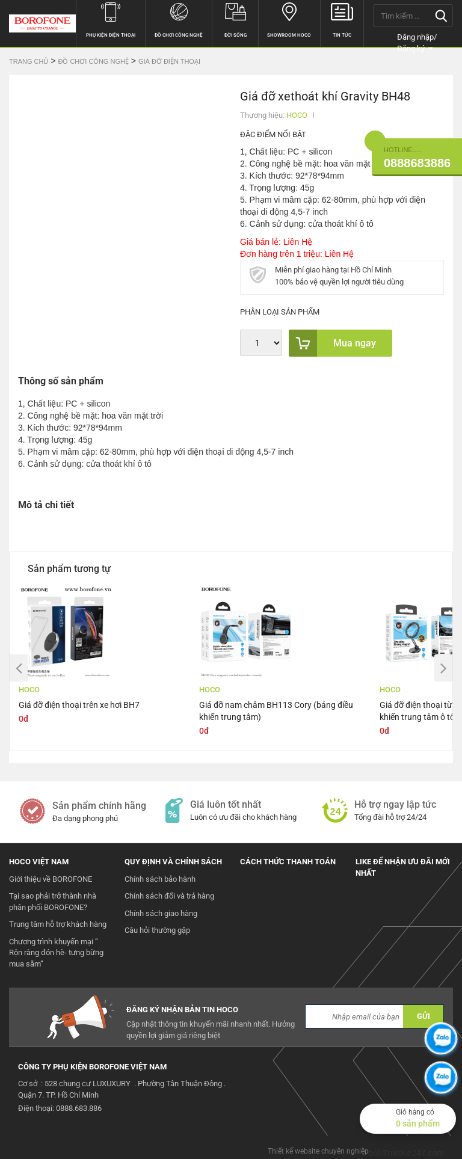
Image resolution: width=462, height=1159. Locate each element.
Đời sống (235, 19)
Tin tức (342, 19)
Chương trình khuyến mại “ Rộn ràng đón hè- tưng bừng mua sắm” (56, 952)
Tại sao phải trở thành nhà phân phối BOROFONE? (52, 901)
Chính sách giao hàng (161, 913)
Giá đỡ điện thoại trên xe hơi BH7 (79, 705)
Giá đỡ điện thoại (169, 61)
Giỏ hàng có (426, 1119)
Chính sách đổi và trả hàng (169, 895)
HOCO (296, 115)
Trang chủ (28, 61)
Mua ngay (332, 343)
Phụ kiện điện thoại (111, 19)
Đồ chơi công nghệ (178, 19)
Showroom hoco (289, 19)
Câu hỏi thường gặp (157, 930)
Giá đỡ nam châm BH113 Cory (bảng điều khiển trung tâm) (276, 711)
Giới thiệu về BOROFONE (50, 879)
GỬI (423, 1016)
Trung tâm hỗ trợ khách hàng (57, 924)
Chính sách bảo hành (160, 879)
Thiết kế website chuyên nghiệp (318, 1151)
